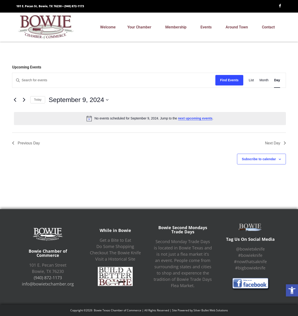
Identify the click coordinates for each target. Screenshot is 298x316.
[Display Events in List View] (251, 80)
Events (207, 27)
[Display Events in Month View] (263, 80)
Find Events (229, 80)
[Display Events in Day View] (277, 80)
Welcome (108, 27)
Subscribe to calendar (259, 159)
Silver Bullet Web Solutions (210, 310)
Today (37, 99)
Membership (177, 27)
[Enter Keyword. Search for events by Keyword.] (113, 80)
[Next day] (24, 100)
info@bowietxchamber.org (48, 284)
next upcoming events (195, 118)
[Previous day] (15, 100)
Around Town (238, 27)
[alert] (150, 118)
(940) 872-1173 (74, 6)
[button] (292, 290)
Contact (269, 27)
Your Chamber (140, 27)
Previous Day (26, 143)
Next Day (275, 143)
